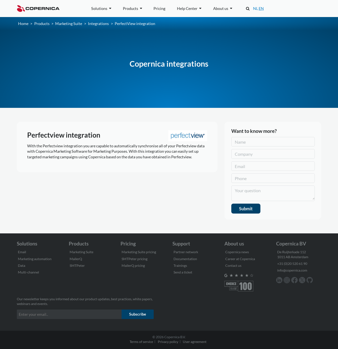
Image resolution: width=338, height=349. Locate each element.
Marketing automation (35, 259)
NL (255, 8)
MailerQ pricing (133, 265)
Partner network (186, 252)
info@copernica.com (292, 270)
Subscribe (137, 314)
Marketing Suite (68, 23)
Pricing (159, 8)
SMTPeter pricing (134, 259)
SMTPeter (77, 265)
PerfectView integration (135, 23)
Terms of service (141, 342)
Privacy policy (168, 342)
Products (42, 23)
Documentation (185, 259)
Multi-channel (28, 272)
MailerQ (76, 259)
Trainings (180, 265)
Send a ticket (183, 272)
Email (22, 252)
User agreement (195, 342)
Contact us (233, 265)
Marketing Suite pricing (139, 252)
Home (23, 23)
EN (261, 8)
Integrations (98, 23)
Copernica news (237, 252)
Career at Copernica (240, 259)
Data (21, 265)
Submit (246, 208)
